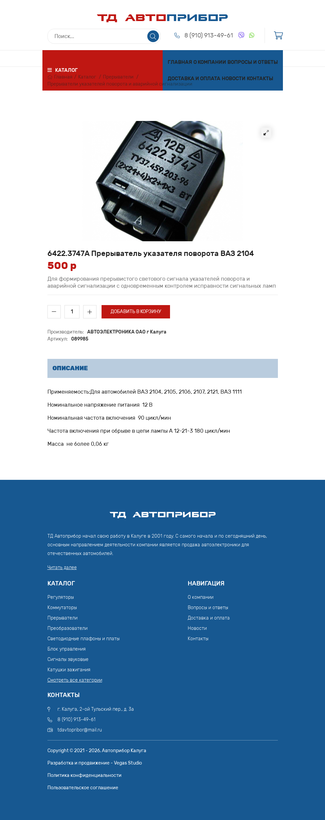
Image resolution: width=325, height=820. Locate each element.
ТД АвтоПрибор (163, 511)
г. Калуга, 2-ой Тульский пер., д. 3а (95, 709)
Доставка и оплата (194, 79)
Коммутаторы (62, 607)
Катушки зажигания (69, 670)
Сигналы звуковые (68, 659)
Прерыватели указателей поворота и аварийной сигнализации (119, 84)
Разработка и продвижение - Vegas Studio (94, 763)
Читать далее (62, 567)
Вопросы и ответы (252, 62)
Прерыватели (118, 77)
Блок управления (66, 649)
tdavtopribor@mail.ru (79, 730)
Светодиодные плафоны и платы (83, 639)
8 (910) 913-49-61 (208, 35)
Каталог (87, 77)
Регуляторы (60, 597)
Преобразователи (67, 628)
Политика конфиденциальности (84, 775)
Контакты (260, 79)
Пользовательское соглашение (82, 788)
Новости (234, 79)
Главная (180, 62)
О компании (209, 62)
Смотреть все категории (74, 680)
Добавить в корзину (136, 311)
